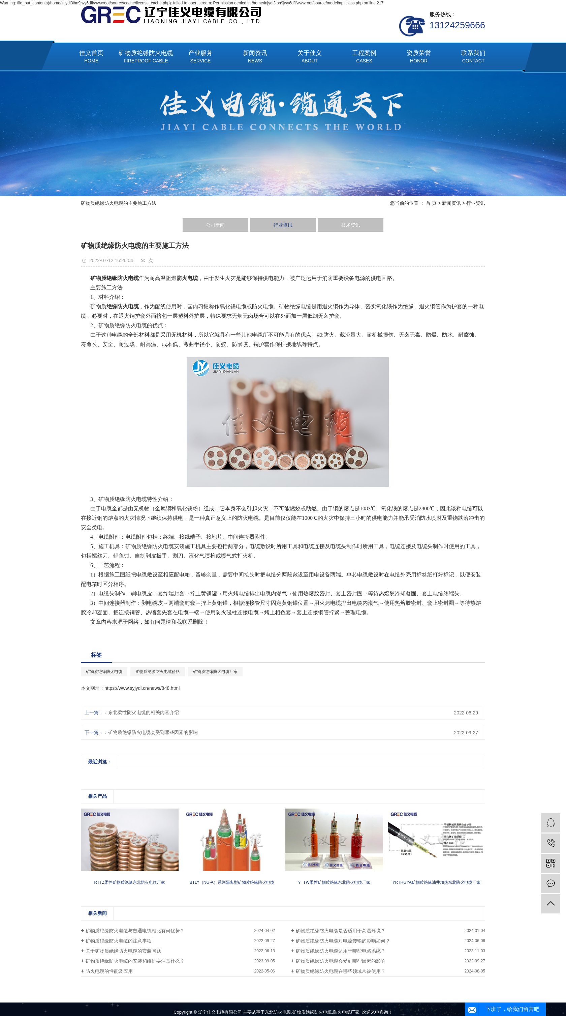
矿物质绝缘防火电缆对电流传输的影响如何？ (343, 940)
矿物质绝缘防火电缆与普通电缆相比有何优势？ (135, 930)
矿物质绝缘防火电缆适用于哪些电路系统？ (340, 951)
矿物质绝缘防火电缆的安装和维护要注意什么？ (135, 961)
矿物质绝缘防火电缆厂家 (215, 671)
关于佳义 (309, 57)
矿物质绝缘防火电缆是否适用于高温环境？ (340, 930)
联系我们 (473, 57)
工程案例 (364, 57)
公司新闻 (215, 225)
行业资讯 (475, 203)
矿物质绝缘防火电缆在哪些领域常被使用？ (340, 971)
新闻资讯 (255, 57)
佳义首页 (91, 57)
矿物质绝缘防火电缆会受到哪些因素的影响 (153, 732)
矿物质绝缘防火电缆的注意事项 (119, 940)
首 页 (431, 203)
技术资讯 (350, 225)
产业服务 (200, 57)
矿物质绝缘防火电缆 (146, 57)
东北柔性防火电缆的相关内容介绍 (143, 712)
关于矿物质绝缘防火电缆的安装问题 (123, 951)
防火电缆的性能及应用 (109, 971)
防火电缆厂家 (346, 1012)
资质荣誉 (418, 57)
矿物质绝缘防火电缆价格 (157, 671)
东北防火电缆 (278, 1012)
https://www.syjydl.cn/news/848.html (142, 688)
